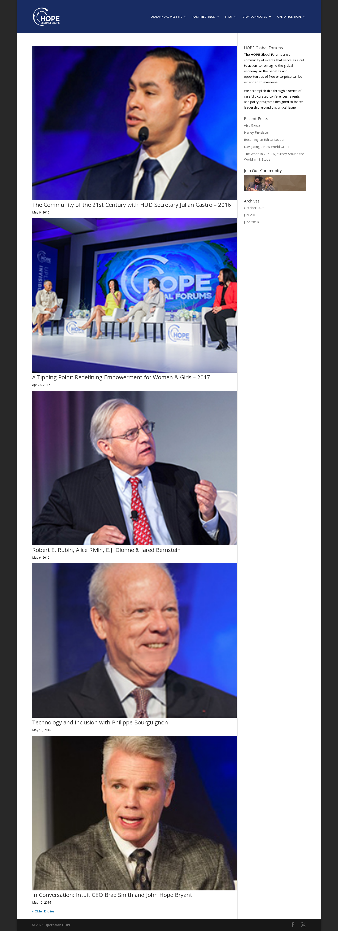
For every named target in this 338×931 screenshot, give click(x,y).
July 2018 (251, 215)
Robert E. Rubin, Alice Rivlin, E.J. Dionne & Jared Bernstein (106, 550)
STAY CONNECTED (255, 17)
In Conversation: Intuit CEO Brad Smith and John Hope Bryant (112, 895)
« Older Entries (43, 911)
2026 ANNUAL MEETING (167, 17)
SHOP (229, 17)
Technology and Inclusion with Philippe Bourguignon (100, 722)
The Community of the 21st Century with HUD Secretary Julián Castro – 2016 (131, 205)
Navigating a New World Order (267, 146)
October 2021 (254, 207)
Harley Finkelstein (257, 132)
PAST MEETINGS (203, 17)
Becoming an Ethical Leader (264, 139)
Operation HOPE (57, 925)
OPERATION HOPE (289, 17)
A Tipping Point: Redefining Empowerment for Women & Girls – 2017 (121, 377)
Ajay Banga (252, 125)
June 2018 (251, 222)
